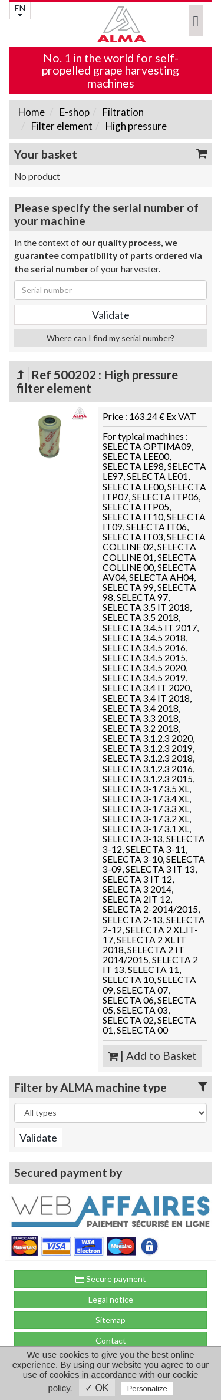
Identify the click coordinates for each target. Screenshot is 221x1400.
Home (31, 112)
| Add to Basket (152, 1055)
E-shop (74, 112)
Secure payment (110, 1279)
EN (20, 9)
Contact (110, 1340)
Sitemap (110, 1320)
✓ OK (97, 1388)
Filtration (122, 112)
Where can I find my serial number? (110, 338)
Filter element (61, 126)
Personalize (147, 1388)
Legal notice (110, 1299)
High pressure (135, 126)
